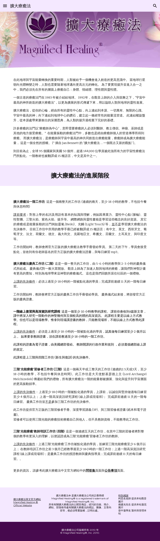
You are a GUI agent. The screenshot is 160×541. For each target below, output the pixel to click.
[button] (5, 5)
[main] (80, 118)
